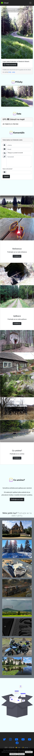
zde (24, 751)
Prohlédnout (17, 256)
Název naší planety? (8, 169)
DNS (18, 747)
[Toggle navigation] (30, 3)
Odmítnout (13, 754)
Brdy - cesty (12, 72)
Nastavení (21, 754)
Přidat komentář (10, 64)
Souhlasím (29, 752)
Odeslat (6, 176)
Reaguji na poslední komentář (15, 152)
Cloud (4, 3)
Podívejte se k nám (17, 499)
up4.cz (25, 747)
